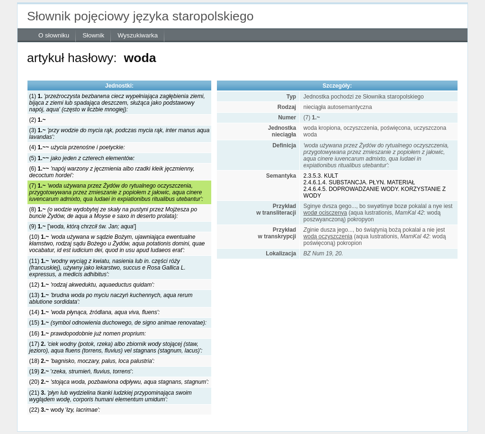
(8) (113, 212)
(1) (117, 103)
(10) (117, 243)
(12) (91, 284)
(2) (37, 120)
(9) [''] (82, 226)
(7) (116, 192)
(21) (110, 396)
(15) (118, 322)
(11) (107, 268)
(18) (92, 361)
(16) (87, 333)
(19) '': (81, 371)
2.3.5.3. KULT (321, 175)
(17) (116, 347)
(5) (82, 158)
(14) (94, 312)
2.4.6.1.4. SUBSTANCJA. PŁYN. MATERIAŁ (359, 182)
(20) (119, 382)
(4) (77, 147)
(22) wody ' (64, 410)
